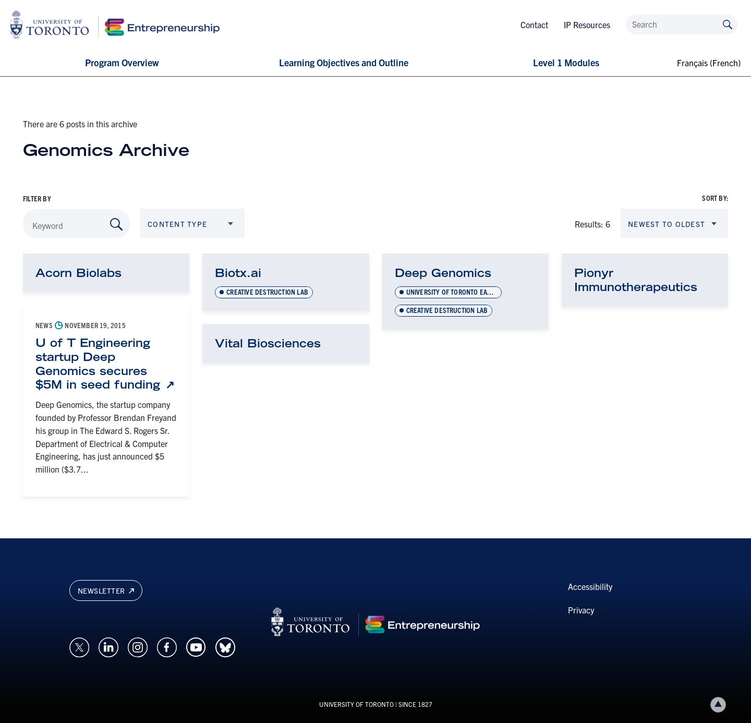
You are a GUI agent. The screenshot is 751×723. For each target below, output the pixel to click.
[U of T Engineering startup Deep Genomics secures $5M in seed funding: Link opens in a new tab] (106, 364)
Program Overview (122, 62)
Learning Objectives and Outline (343, 62)
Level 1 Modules (566, 62)
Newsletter (106, 590)
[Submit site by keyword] (727, 23)
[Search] (681, 24)
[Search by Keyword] (116, 224)
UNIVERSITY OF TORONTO (356, 704)
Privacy (581, 610)
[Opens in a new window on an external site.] (79, 646)
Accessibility (590, 586)
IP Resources (587, 24)
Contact (534, 24)
